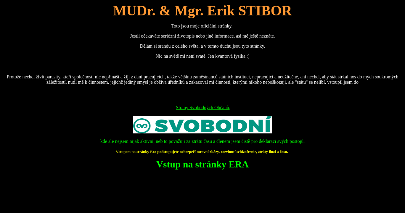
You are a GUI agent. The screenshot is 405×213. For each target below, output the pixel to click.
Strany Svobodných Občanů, (203, 107)
